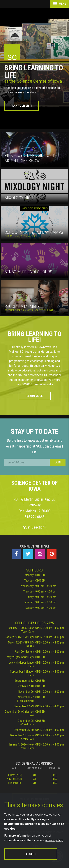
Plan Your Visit (21, 105)
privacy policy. (54, 840)
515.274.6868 (35, 517)
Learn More (34, 396)
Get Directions (34, 527)
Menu (59, 3)
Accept (31, 854)
